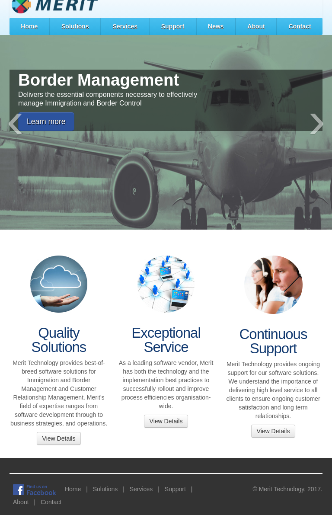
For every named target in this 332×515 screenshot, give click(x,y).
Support (173, 26)
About (256, 26)
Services (124, 26)
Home (29, 26)
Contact (299, 26)
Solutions (75, 26)
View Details (59, 438)
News (216, 26)
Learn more (46, 121)
